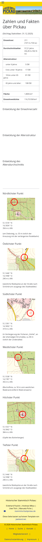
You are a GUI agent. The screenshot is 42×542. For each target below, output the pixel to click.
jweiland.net (21, 519)
